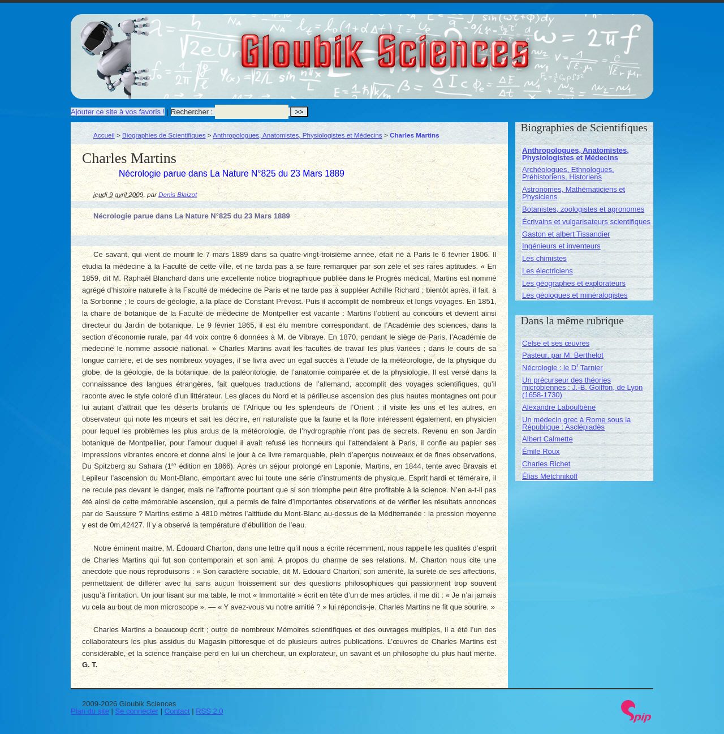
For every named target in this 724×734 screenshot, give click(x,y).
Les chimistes (544, 258)
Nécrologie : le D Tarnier (562, 367)
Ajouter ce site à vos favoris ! (118, 112)
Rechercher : (192, 112)
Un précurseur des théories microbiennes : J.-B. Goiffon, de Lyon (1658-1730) (582, 387)
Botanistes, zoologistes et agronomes (583, 209)
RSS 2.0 (209, 711)
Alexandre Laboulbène (559, 407)
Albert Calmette (547, 439)
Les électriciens (547, 271)
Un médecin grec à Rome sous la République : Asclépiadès (576, 423)
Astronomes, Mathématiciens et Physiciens (573, 193)
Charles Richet (546, 464)
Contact (177, 711)
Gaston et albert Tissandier (566, 234)
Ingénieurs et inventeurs (561, 246)
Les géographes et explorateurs (574, 283)
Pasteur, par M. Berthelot (563, 355)
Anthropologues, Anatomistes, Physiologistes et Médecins (297, 135)
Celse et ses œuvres (555, 343)
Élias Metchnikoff (550, 476)
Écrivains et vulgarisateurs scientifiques (586, 221)
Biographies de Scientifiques (164, 135)
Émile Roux (540, 451)
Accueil (104, 135)
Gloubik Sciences (448, 44)
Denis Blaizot (177, 194)
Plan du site (90, 711)
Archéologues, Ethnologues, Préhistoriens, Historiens (568, 173)
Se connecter (137, 711)
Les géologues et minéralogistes (574, 295)
